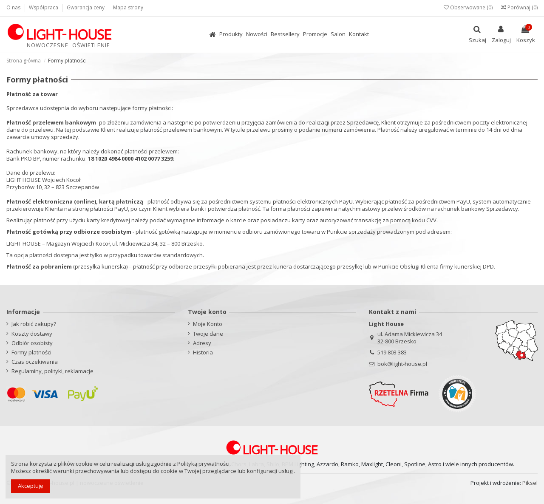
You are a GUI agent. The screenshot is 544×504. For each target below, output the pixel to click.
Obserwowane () (469, 7)
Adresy (202, 343)
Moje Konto (207, 324)
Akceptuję (30, 486)
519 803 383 (392, 352)
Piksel (530, 483)
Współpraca (44, 7)
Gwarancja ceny (86, 7)
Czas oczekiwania (34, 361)
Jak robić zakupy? (33, 324)
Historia (203, 352)
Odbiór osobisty (32, 343)
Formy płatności (31, 352)
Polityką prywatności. (204, 463)
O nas (14, 7)
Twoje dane (208, 333)
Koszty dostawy (31, 333)
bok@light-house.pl (402, 364)
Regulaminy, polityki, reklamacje (52, 371)
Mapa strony (128, 7)
